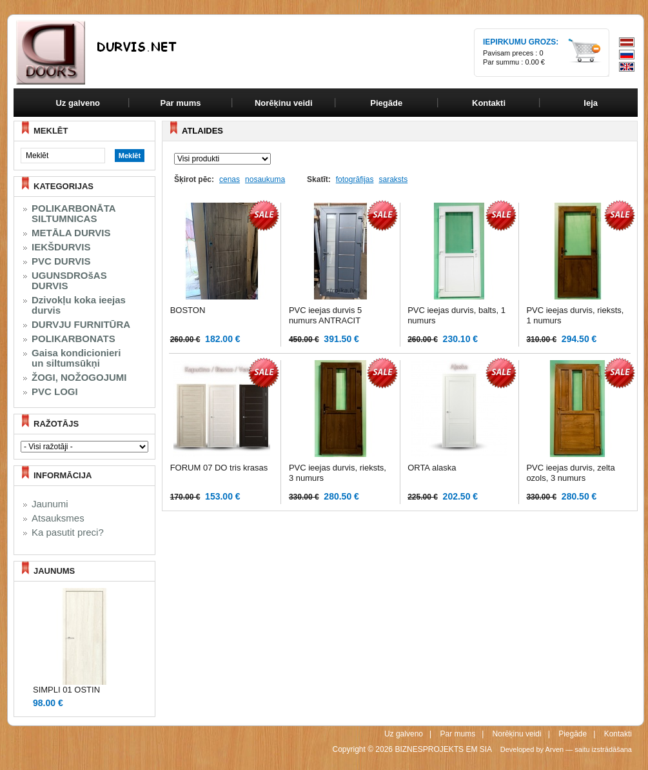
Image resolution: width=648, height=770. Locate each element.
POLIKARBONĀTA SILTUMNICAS (74, 213)
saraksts (392, 179)
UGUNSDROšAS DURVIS (69, 280)
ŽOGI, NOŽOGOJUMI (79, 377)
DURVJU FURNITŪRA (81, 324)
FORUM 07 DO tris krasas (219, 467)
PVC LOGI (55, 392)
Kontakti (618, 733)
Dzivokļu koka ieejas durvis (79, 305)
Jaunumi (50, 504)
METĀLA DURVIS (71, 233)
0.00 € (535, 62)
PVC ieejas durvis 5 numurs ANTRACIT (325, 315)
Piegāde (572, 733)
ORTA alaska (431, 467)
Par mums (457, 733)
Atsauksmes (58, 518)
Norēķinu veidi (517, 733)
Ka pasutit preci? (68, 532)
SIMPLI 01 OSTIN (66, 689)
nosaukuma (265, 179)
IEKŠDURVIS (61, 247)
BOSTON (188, 310)
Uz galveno (77, 103)
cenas (229, 179)
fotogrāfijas (355, 179)
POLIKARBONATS (73, 339)
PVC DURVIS (61, 261)
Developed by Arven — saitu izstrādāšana (566, 749)
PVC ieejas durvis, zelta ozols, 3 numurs (570, 473)
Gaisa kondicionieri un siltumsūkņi (76, 358)
